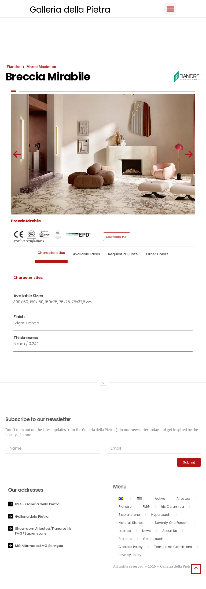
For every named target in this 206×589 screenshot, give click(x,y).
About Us (169, 531)
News (146, 531)
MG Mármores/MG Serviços (39, 546)
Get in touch (153, 539)
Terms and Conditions (173, 547)
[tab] (51, 255)
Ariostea (183, 499)
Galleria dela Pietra (32, 517)
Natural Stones (131, 523)
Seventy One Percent (172, 523)
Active (160, 499)
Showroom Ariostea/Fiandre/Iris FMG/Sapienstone (43, 531)
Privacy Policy (130, 555)
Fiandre (125, 507)
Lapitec (125, 531)
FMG (146, 507)
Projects (125, 539)
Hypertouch (161, 515)
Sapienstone (129, 515)
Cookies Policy (131, 547)
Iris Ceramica (172, 507)
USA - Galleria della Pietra (37, 505)
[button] (173, 9)
